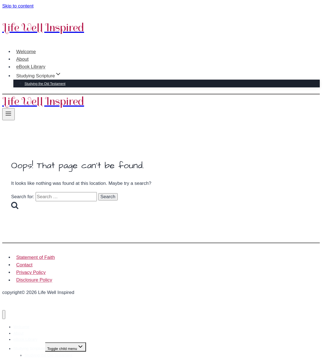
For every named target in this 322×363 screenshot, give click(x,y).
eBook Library (30, 67)
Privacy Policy (31, 272)
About (22, 59)
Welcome (26, 51)
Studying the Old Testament (44, 84)
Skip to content (17, 6)
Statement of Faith (35, 257)
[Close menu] (3, 314)
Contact (24, 265)
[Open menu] (8, 114)
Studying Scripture (29, 348)
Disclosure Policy (34, 280)
